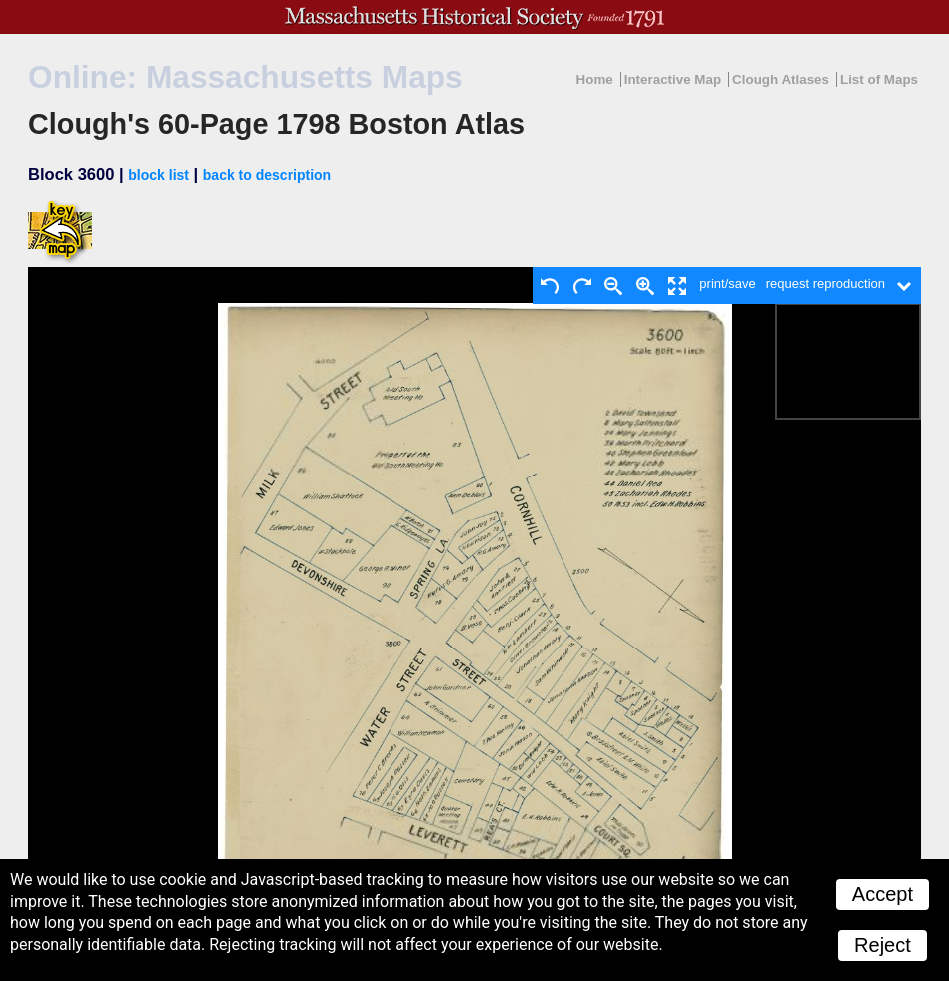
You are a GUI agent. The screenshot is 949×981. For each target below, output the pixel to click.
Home (594, 79)
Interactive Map (672, 79)
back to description (267, 175)
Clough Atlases (780, 79)
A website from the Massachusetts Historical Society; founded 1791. (474, 17)
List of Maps (879, 79)
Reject (882, 945)
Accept (882, 894)
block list (158, 175)
